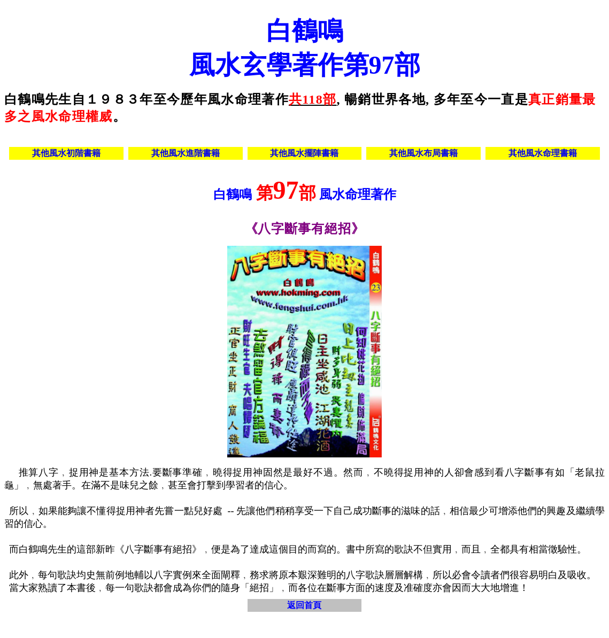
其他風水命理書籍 (542, 153)
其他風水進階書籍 (185, 153)
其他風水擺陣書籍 (304, 153)
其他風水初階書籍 (66, 153)
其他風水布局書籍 (423, 153)
